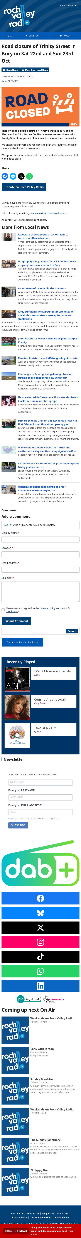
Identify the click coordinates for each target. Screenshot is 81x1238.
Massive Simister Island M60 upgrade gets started (48, 358)
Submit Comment (16, 621)
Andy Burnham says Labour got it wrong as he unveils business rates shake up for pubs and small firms (46, 315)
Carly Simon (40, 703)
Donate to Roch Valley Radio (24, 187)
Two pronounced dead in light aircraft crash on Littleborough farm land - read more (52, 1231)
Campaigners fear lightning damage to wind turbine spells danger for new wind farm (45, 375)
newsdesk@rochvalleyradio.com (48, 213)
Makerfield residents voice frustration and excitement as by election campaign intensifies (47, 449)
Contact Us (17, 1213)
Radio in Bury (62, 1217)
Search (72, 631)
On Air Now (68, 5)
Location (7, 548)
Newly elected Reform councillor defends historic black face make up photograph (48, 399)
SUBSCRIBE (18, 825)
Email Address (11, 563)
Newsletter (33, 1213)
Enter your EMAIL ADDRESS (24, 805)
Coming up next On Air (28, 1009)
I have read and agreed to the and (38, 610)
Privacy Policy (19, 1217)
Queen (37, 731)
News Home (12, 70)
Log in (7, 525)
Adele (37, 674)
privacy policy (47, 608)
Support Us (48, 1213)
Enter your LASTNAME (21, 790)
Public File (62, 1213)
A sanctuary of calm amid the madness (42, 288)
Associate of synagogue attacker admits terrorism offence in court (43, 236)
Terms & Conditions (41, 1217)
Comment (8, 577)
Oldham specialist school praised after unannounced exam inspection (42, 488)
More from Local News (36, 70)
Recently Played (21, 661)
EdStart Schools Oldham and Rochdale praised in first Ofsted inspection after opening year (47, 422)
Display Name (11, 532)
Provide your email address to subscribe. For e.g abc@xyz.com (33, 819)
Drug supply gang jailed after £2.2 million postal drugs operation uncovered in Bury (47, 263)
